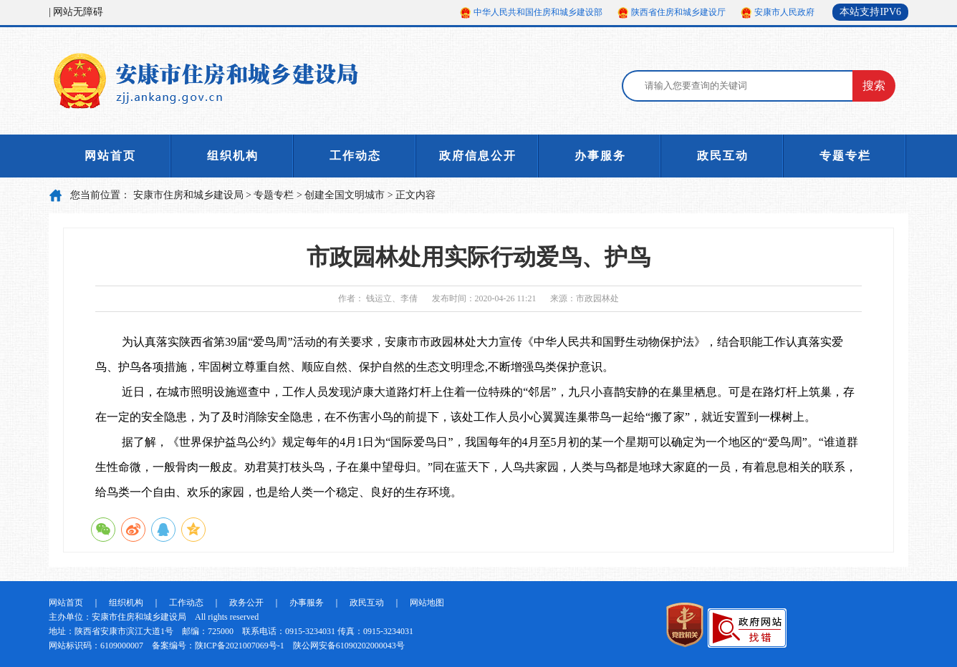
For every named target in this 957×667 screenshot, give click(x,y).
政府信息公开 (477, 156)
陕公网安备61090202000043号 (349, 646)
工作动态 (355, 156)
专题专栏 (845, 156)
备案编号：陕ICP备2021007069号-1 (218, 646)
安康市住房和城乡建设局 (188, 195)
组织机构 (233, 156)
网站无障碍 (78, 11)
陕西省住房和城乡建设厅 (678, 12)
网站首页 (110, 156)
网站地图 (427, 603)
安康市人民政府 (784, 12)
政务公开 (246, 603)
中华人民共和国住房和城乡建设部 (537, 12)
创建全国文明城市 (344, 195)
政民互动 (723, 156)
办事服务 (600, 156)
